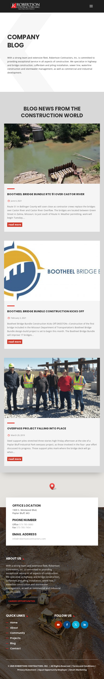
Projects (15, 638)
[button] (53, 486)
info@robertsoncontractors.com (29, 538)
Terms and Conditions (83, 666)
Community (17, 633)
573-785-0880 (26, 524)
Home (14, 622)
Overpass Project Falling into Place (36, 428)
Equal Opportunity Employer (52, 669)
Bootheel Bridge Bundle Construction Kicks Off (45, 311)
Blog (13, 643)
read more (14, 224)
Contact (15, 648)
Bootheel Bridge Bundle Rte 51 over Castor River (45, 194)
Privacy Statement (26, 669)
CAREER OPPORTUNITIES (21, 601)
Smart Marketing (78, 669)
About (14, 627)
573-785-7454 (23, 527)
